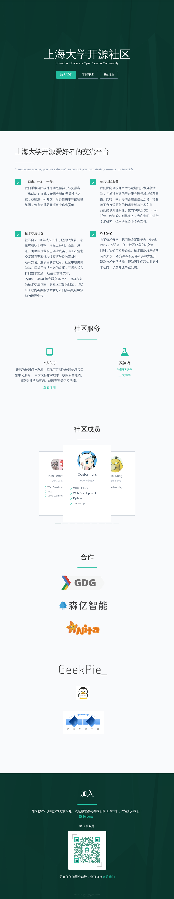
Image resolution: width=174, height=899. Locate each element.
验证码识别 (124, 369)
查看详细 (49, 387)
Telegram (87, 816)
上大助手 (125, 375)
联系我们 (109, 877)
